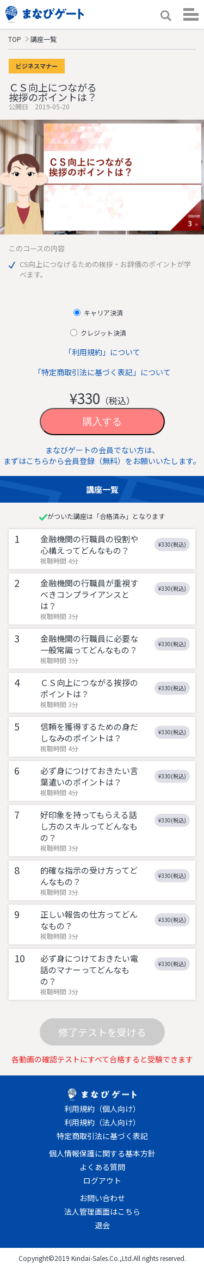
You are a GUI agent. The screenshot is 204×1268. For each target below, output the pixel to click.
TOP (14, 39)
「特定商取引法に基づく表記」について (102, 372)
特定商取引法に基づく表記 (102, 1135)
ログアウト (102, 1180)
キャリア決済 (102, 312)
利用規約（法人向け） (102, 1122)
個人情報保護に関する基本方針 (102, 1153)
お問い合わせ (102, 1197)
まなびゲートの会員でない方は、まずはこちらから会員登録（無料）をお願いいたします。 (102, 455)
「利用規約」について (102, 352)
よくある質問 (102, 1166)
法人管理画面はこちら (102, 1211)
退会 (102, 1225)
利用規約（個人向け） (102, 1108)
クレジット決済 (102, 332)
